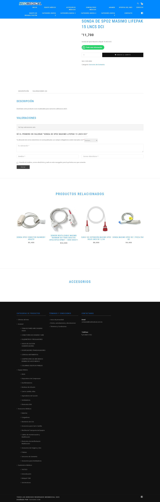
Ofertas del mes (125, 7)
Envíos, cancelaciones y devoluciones (63, 323)
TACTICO (24, 469)
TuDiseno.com (34, 499)
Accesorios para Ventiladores (32, 461)
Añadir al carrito (124, 55)
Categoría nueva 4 (88, 13)
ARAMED (112, 7)
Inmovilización (26, 474)
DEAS (23, 374)
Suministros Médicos (91, 8)
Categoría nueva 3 (68, 13)
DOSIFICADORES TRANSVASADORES (33, 350)
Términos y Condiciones (58, 326)
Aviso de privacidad (57, 320)
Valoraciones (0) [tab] (40, 91)
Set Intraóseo (26, 483)
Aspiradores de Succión (30, 396)
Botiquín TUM (26, 478)
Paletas (24, 452)
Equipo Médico (50, 7)
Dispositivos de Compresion (31, 378)
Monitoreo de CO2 (28, 422)
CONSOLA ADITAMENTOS (30, 355)
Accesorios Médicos (71, 8)
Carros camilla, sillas (28, 391)
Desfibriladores (27, 383)
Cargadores (26, 417)
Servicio (139, 7)
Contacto (128, 13)
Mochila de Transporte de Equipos (33, 430)
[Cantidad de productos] (91, 55)
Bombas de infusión (28, 387)
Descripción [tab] (23, 91)
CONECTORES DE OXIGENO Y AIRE (33, 335)
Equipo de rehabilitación (31, 14)
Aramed (20, 324)
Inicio (34, 7)
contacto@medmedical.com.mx (92, 322)
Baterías (24, 413)
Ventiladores (26, 400)
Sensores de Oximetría (96, 65)
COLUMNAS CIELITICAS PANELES (32, 366)
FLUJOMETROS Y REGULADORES (32, 339)
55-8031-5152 (87, 335)
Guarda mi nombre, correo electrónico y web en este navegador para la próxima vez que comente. (52, 162)
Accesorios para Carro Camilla (32, 426)
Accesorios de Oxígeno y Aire (31, 448)
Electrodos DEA (27, 404)
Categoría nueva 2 (49, 14)
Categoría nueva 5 (108, 14)
